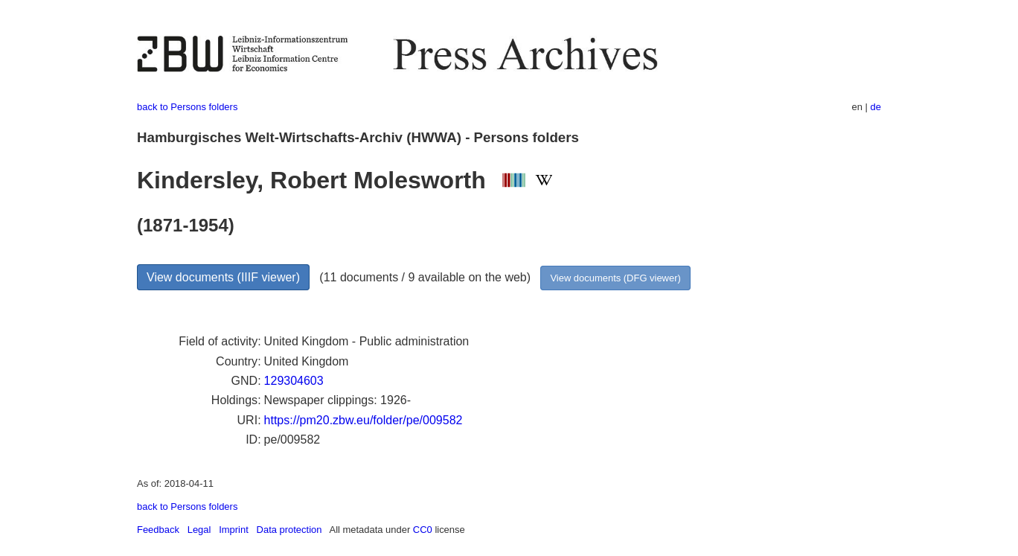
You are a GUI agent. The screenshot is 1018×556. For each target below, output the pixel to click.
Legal (199, 529)
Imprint (234, 529)
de (876, 106)
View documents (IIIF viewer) (223, 277)
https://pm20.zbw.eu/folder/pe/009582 (363, 420)
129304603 (294, 380)
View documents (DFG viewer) (615, 278)
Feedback (158, 529)
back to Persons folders (187, 106)
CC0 (422, 529)
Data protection (289, 529)
